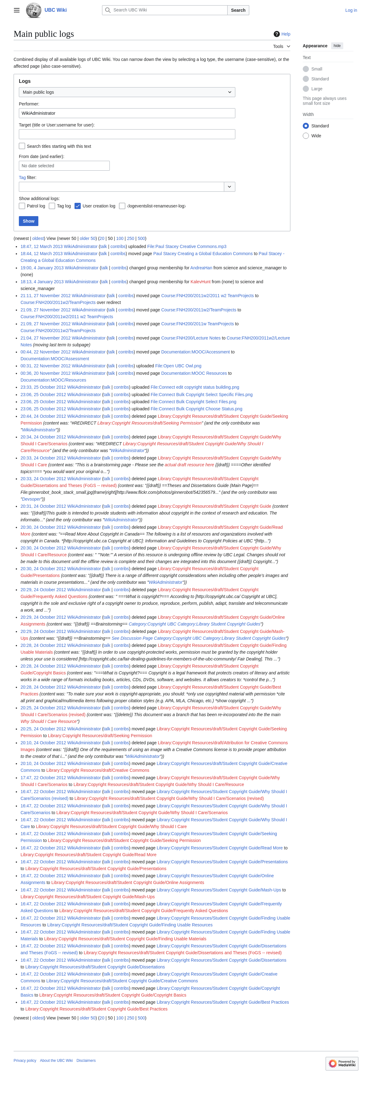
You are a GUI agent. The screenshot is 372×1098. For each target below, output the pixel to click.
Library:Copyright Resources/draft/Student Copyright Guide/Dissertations (95, 966)
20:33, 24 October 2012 (43, 457)
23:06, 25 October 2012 (43, 394)
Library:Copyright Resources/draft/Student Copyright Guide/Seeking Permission (124, 840)
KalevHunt (200, 281)
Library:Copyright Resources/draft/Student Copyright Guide (215, 506)
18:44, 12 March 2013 (41, 253)
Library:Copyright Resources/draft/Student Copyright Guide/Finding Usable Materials (125, 938)
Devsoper (31, 499)
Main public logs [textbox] (38, 92)
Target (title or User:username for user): (57, 124)
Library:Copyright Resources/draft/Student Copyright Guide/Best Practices (96, 1008)
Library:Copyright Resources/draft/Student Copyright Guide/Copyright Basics (112, 995)
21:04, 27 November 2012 (45, 337)
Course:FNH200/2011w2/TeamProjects (58, 302)
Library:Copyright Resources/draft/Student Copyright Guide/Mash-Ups (87, 896)
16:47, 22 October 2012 (43, 791)
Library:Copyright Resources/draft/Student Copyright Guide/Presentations (95, 868)
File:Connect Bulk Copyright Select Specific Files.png (202, 394)
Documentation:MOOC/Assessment (54, 358)
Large (317, 88)
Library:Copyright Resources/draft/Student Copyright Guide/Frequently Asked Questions (143, 910)
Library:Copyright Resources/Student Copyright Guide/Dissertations (221, 960)
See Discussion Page (132, 638)
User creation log (99, 205)
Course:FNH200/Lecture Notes (190, 337)
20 (102, 238)
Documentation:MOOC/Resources (53, 380)
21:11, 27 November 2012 (45, 295)
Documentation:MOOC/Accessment (195, 351)
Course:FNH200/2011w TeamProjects (197, 323)
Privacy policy (25, 1060)
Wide (316, 135)
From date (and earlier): (41, 156)
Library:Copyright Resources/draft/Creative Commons (97, 770)
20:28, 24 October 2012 (43, 645)
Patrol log (36, 205)
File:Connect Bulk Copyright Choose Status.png (196, 408)
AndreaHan (201, 267)
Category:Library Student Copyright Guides (218, 624)
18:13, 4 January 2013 (41, 281)
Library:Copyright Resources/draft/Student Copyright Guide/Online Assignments (127, 882)
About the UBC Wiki (56, 1060)
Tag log (64, 205)
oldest (38, 238)
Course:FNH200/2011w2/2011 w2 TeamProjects (207, 295)
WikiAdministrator (39, 429)
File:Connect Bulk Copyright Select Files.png (193, 401)
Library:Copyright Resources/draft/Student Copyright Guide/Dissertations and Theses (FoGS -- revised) (183, 952)
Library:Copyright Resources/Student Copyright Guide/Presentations (222, 861)
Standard (320, 78)
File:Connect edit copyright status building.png (195, 387)
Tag (22, 177)
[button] (229, 187)
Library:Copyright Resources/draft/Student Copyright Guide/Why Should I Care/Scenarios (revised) (169, 798)
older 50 (88, 238)
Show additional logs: (39, 198)
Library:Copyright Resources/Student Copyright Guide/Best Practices (223, 1002)
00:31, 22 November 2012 (45, 365)
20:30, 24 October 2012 (43, 527)
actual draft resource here (189, 464)
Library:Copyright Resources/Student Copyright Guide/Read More (220, 847)
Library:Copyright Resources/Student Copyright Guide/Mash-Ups (219, 889)
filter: (27, 177)
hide (337, 46)
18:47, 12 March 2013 (41, 246)
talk (103, 246)
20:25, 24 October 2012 (43, 707)
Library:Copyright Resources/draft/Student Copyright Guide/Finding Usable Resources (130, 924)
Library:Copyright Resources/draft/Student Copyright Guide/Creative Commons (122, 980)
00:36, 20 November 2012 (45, 373)
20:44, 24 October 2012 (43, 416)
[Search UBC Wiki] (165, 10)
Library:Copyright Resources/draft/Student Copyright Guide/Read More (88, 854)
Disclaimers (86, 1060)
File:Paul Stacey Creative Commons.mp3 (186, 246)
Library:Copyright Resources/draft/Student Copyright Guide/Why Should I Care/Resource (159, 784)
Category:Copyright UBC (152, 624)
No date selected (38, 165)
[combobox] (127, 92)
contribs (118, 246)
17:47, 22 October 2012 (43, 777)
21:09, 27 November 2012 (45, 309)
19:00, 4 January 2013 (41, 267)
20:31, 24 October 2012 (43, 506)
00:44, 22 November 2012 (45, 351)
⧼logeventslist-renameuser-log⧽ (156, 205)
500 (141, 238)
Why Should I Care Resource (48, 721)
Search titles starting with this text (59, 146)
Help (281, 34)
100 (119, 238)
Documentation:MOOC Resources (194, 373)
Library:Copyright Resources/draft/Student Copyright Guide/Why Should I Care (111, 826)
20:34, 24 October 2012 (43, 436)
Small (316, 68)
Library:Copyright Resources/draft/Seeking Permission (149, 423)
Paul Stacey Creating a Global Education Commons (203, 253)
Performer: (29, 103)
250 (130, 238)
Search (238, 10)
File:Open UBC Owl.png (178, 365)
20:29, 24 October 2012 (43, 589)
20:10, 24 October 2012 (43, 742)
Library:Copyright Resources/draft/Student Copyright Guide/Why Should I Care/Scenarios (142, 812)
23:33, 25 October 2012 (43, 387)
